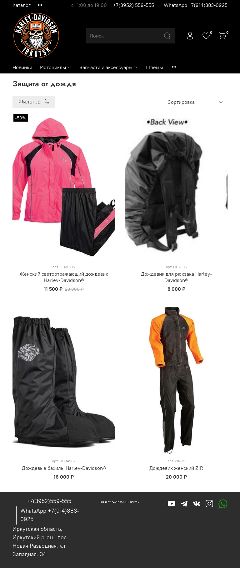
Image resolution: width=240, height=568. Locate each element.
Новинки (22, 67)
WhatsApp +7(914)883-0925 (196, 5)
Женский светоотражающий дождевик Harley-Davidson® (63, 277)
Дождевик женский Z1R (176, 468)
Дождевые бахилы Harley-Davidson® (64, 468)
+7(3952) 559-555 (133, 5)
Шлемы (154, 67)
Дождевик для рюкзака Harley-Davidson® (176, 277)
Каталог (21, 5)
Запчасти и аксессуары (108, 67)
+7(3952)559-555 (49, 501)
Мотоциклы (56, 67)
